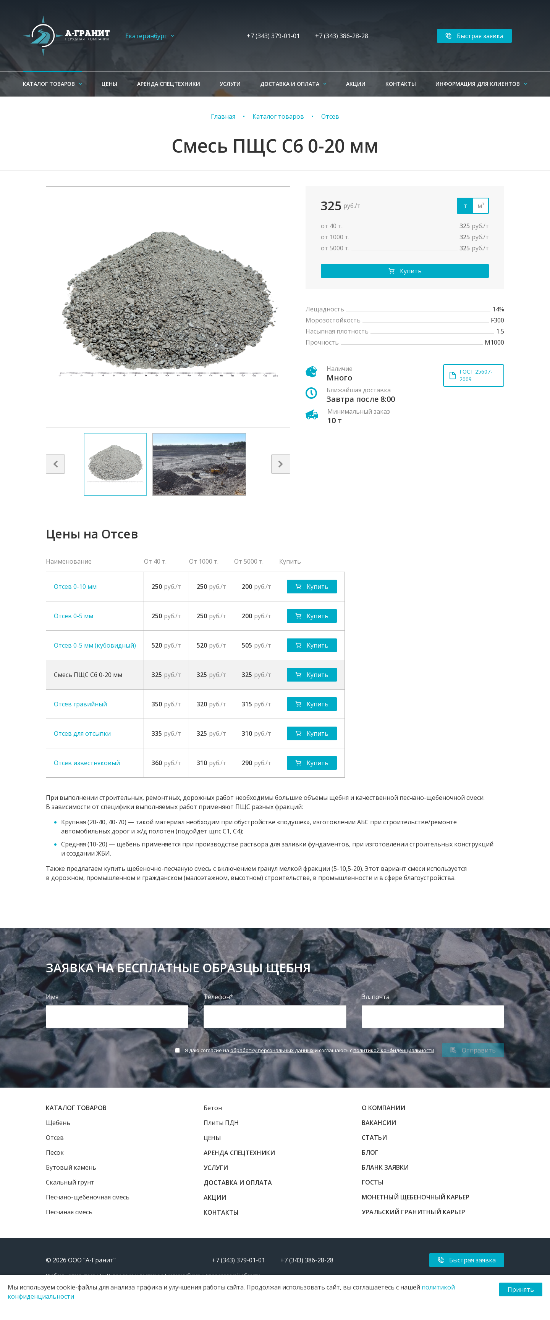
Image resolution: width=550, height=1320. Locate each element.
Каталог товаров (49, 83)
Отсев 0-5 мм (73, 616)
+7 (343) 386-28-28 (341, 36)
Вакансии (379, 1123)
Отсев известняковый (87, 763)
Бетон (213, 1108)
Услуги (230, 83)
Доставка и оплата (289, 83)
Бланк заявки (385, 1167)
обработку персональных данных (272, 1050)
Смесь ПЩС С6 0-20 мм (88, 674)
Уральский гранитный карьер (413, 1212)
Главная (223, 116)
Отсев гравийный (80, 704)
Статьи (374, 1137)
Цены (109, 83)
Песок (55, 1152)
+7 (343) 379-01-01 (273, 36)
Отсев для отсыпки (82, 733)
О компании (383, 1108)
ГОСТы (372, 1182)
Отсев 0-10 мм (75, 586)
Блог (370, 1152)
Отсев (330, 116)
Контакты (400, 83)
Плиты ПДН (221, 1123)
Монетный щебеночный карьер (415, 1197)
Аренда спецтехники (168, 83)
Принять (521, 1289)
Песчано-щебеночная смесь (87, 1197)
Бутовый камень (71, 1167)
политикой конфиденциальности (393, 1050)
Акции (356, 83)
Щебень (58, 1123)
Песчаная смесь (69, 1212)
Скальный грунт (70, 1182)
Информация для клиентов (477, 83)
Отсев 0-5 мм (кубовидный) (95, 645)
